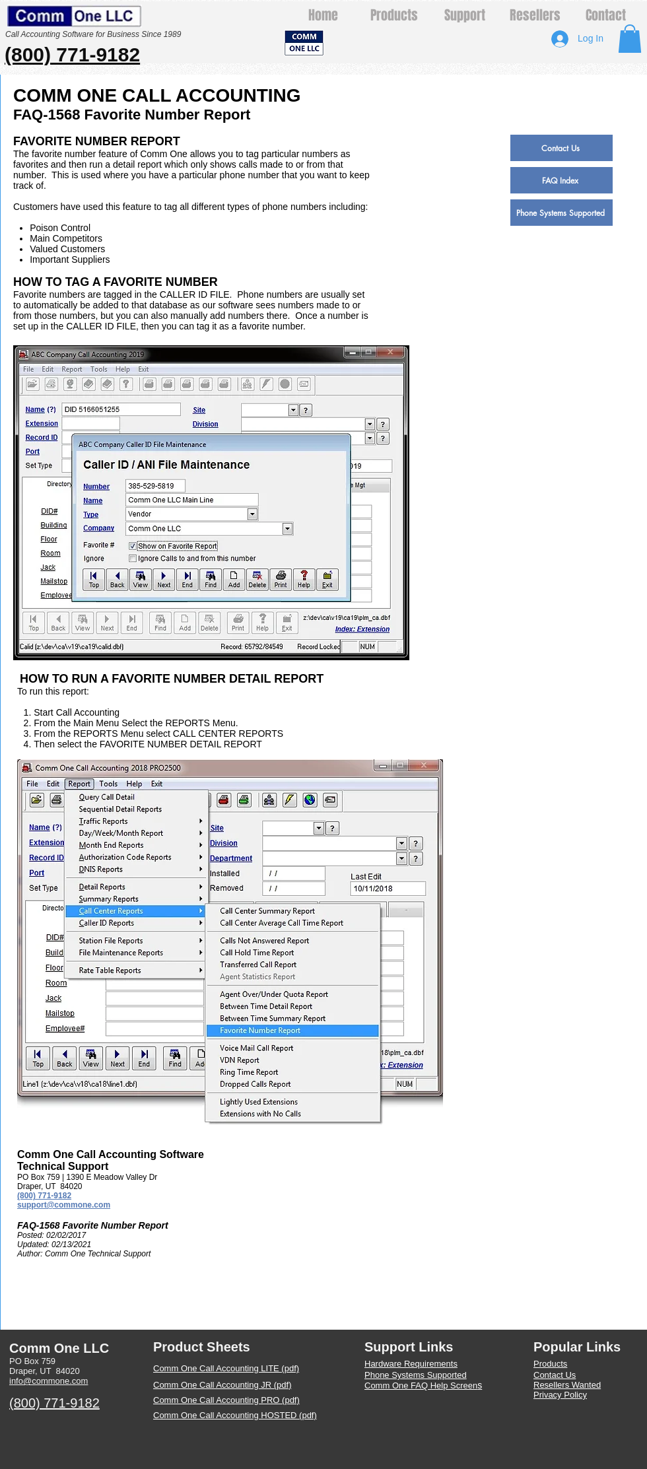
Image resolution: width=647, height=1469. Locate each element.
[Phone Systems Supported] (561, 212)
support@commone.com (63, 1205)
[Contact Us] (561, 148)
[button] (630, 38)
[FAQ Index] (561, 180)
